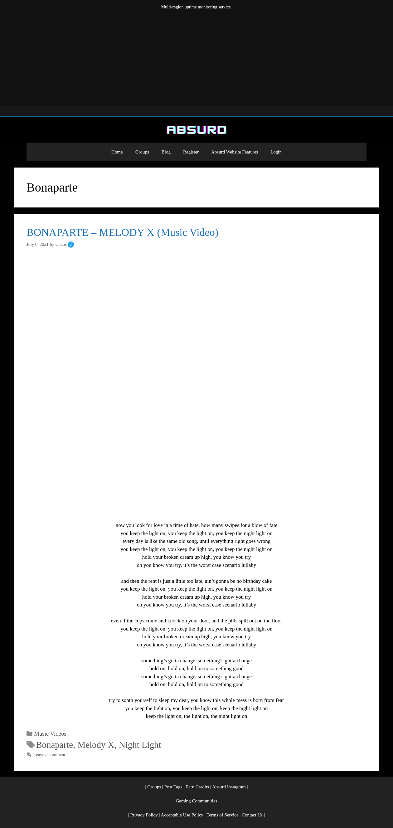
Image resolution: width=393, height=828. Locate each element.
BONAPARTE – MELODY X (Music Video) (122, 232)
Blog (166, 151)
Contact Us (252, 814)
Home (117, 151)
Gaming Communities (196, 800)
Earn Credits (197, 786)
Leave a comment (49, 754)
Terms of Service (222, 814)
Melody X (96, 745)
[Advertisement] (196, 56)
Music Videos (50, 733)
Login (276, 151)
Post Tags (173, 786)
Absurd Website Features (234, 151)
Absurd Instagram (229, 786)
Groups (142, 151)
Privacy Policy (144, 814)
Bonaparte (54, 745)
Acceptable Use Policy (182, 814)
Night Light (140, 745)
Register (191, 151)
